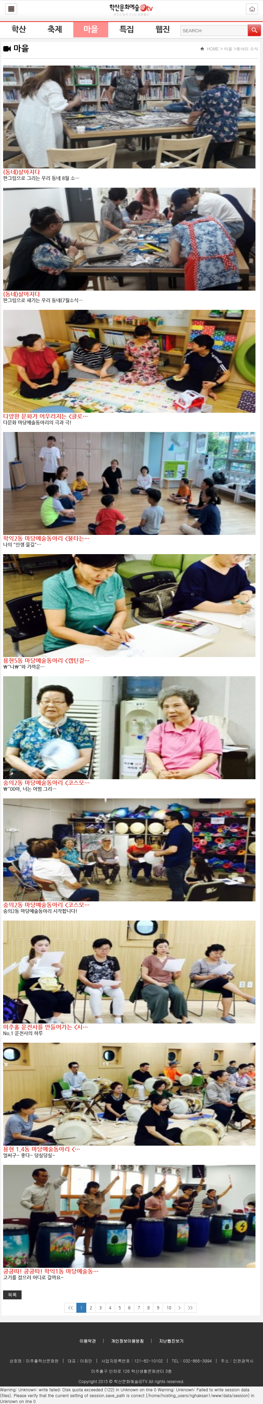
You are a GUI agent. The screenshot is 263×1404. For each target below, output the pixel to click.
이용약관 (87, 1341)
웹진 (162, 29)
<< (70, 1307)
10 (168, 1307)
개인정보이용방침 (127, 1341)
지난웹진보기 (171, 1341)
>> (190, 1307)
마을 (91, 29)
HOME (213, 48)
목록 (12, 1294)
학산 (19, 29)
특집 (127, 29)
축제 (55, 29)
